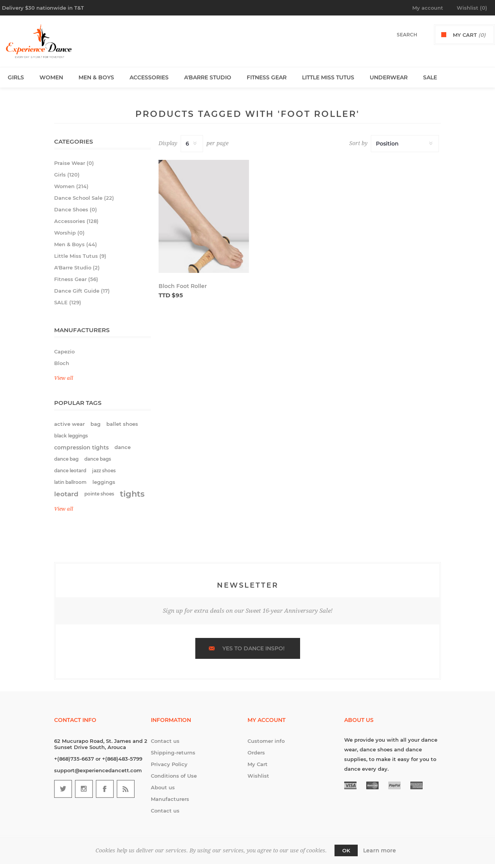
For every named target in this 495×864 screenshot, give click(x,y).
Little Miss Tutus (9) (80, 256)
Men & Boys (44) (75, 244)
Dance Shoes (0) (75, 209)
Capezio (64, 351)
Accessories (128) (76, 221)
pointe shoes (99, 494)
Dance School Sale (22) (84, 198)
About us (163, 787)
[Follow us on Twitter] (63, 789)
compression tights (81, 447)
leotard (66, 494)
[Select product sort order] (405, 143)
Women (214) (71, 186)
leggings (103, 482)
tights (132, 494)
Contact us (165, 741)
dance (122, 447)
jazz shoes (104, 470)
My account (427, 8)
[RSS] (125, 789)
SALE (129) (67, 302)
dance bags (97, 459)
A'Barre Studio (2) (77, 267)
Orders (256, 752)
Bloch (61, 363)
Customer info (266, 741)
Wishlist (258, 776)
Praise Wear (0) (74, 163)
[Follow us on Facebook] (104, 789)
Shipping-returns (173, 752)
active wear (69, 424)
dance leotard (70, 470)
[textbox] (399, 34)
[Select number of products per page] (192, 143)
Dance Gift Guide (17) (82, 291)
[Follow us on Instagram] (84, 789)
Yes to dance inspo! (253, 648)
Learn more (379, 850)
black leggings (71, 436)
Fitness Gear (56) (76, 279)
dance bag (66, 459)
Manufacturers (170, 799)
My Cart (258, 764)
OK (346, 850)
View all (63, 378)
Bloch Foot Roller (183, 286)
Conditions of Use (174, 776)
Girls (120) (67, 174)
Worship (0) (69, 233)
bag (95, 424)
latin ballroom (70, 482)
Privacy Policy (169, 764)
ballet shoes (122, 424)
